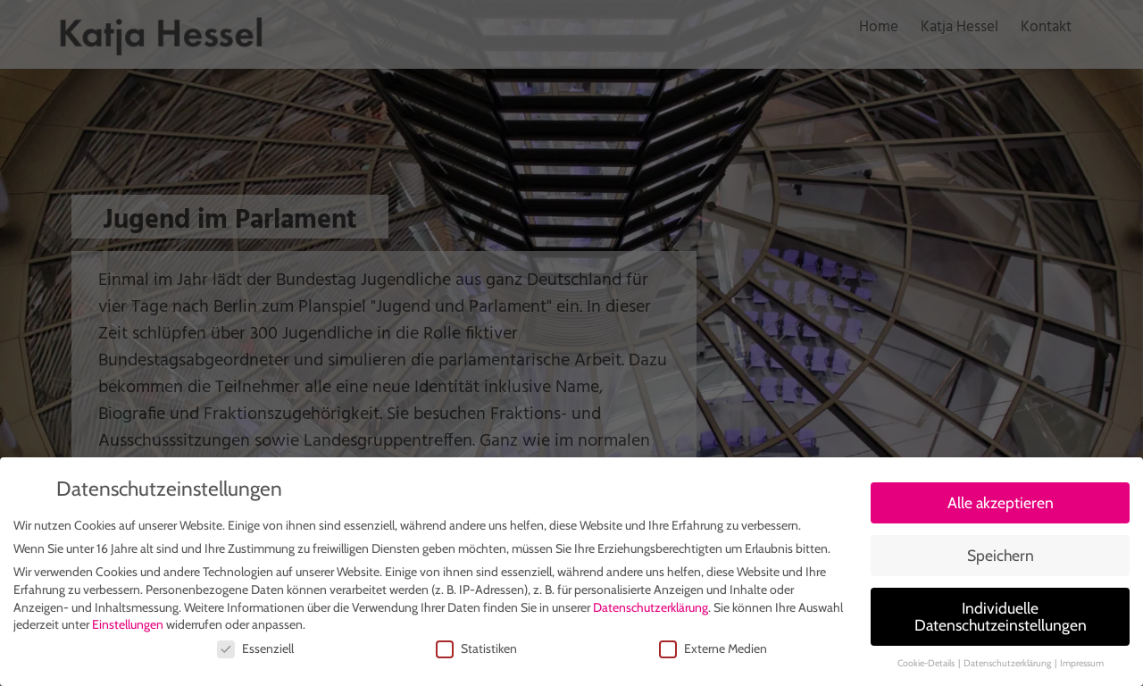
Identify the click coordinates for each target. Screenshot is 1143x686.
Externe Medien (713, 651)
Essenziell (255, 651)
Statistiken (476, 651)
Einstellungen (127, 627)
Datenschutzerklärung (650, 609)
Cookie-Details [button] (926, 666)
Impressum (1082, 666)
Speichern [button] (1000, 557)
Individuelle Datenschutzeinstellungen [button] (1000, 619)
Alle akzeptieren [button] (1000, 505)
